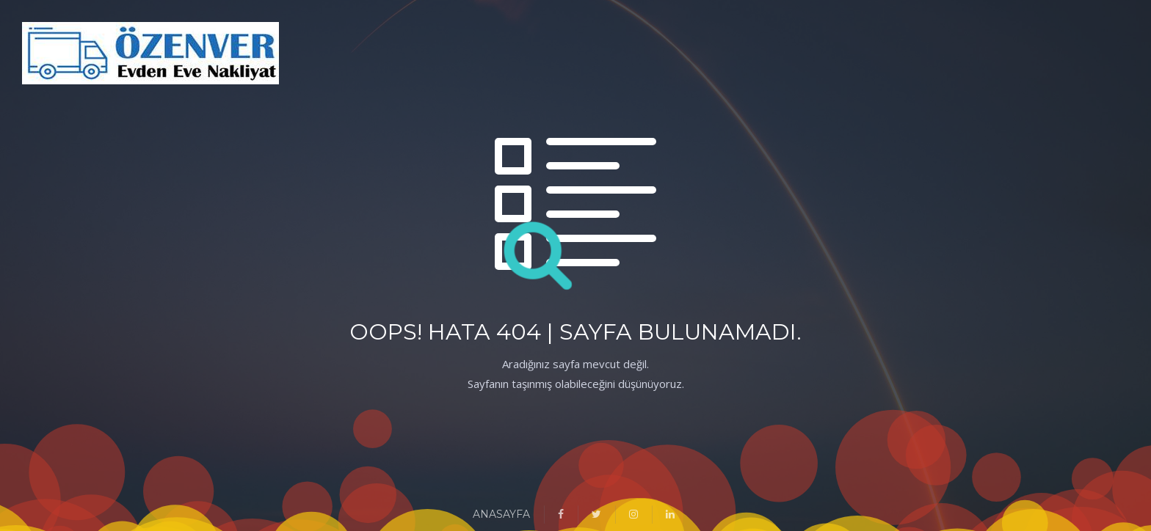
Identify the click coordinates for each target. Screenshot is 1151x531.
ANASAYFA (501, 514)
